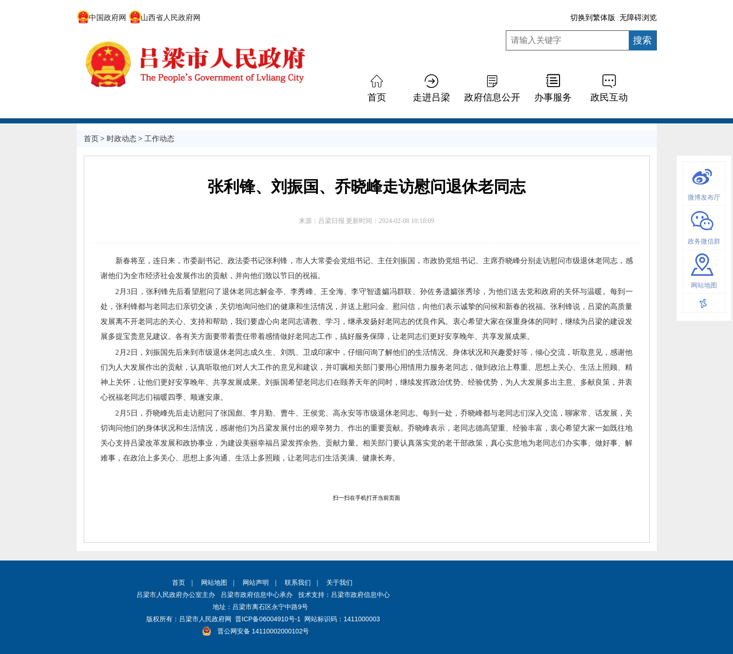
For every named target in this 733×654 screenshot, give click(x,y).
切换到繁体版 (592, 18)
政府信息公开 (492, 97)
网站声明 (256, 582)
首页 (376, 97)
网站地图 (704, 285)
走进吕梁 (431, 97)
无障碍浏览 (638, 18)
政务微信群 (704, 241)
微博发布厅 (704, 197)
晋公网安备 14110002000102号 (263, 631)
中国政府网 (102, 18)
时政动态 (122, 139)
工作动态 (159, 139)
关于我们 (339, 582)
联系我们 (298, 582)
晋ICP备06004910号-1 (268, 619)
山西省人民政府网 (165, 18)
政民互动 (609, 97)
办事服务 (553, 97)
